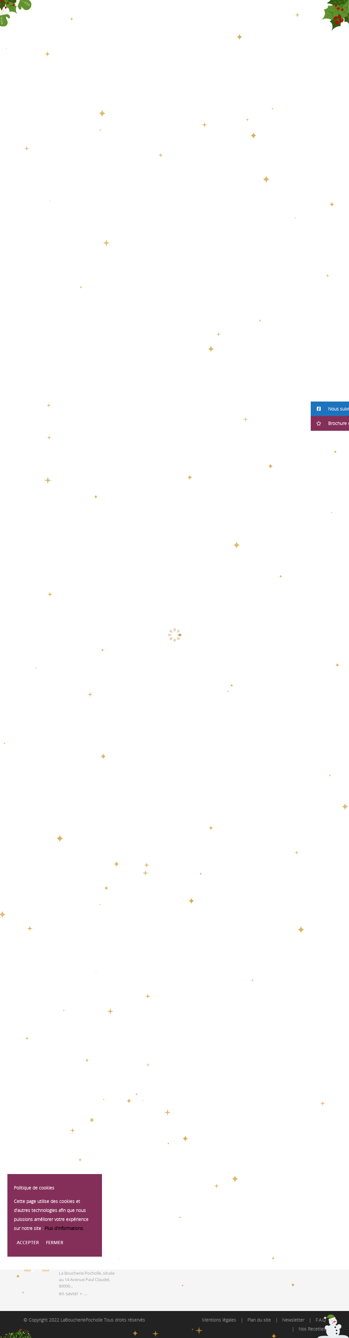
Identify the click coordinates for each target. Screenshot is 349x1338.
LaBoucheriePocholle (81, 1320)
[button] (330, 409)
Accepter (28, 1242)
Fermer (54, 1242)
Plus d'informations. (64, 1228)
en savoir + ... (73, 1293)
